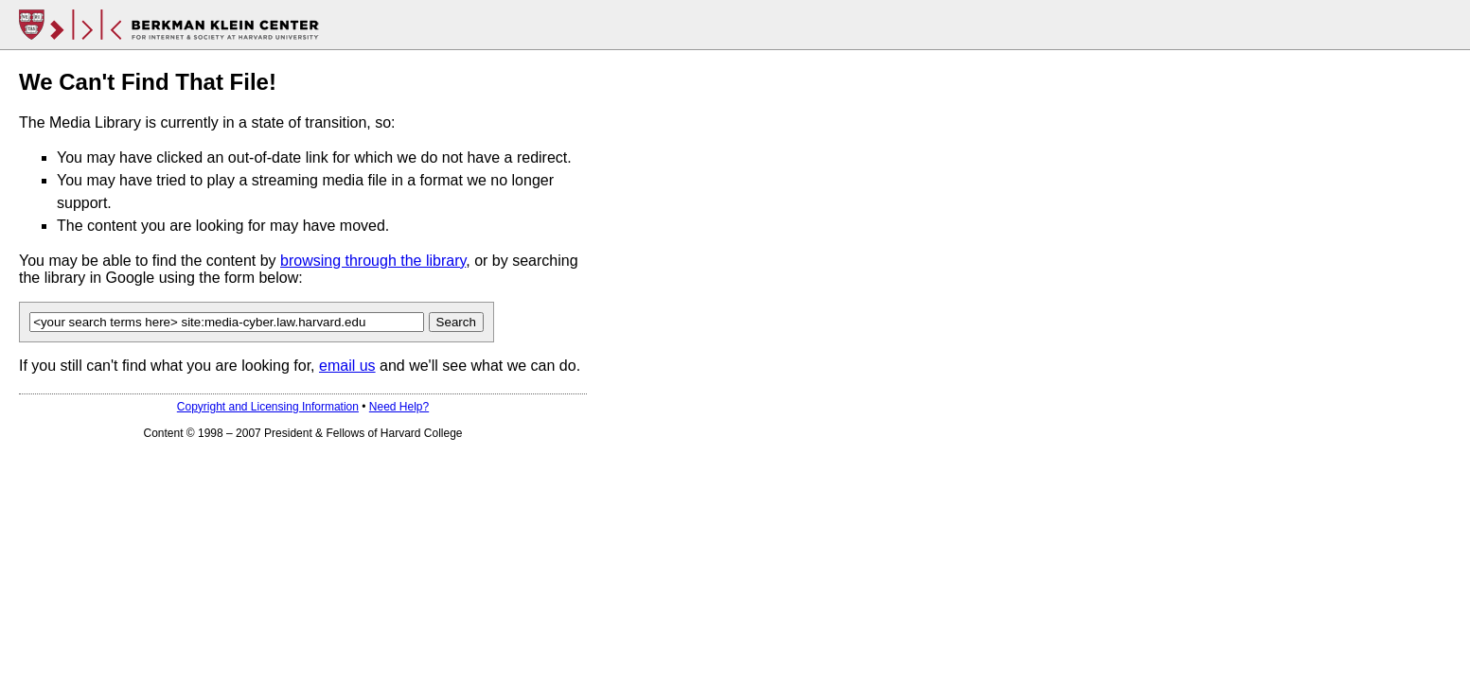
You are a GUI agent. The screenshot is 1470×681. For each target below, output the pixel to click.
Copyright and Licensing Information (268, 406)
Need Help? (399, 406)
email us (347, 366)
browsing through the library (373, 261)
